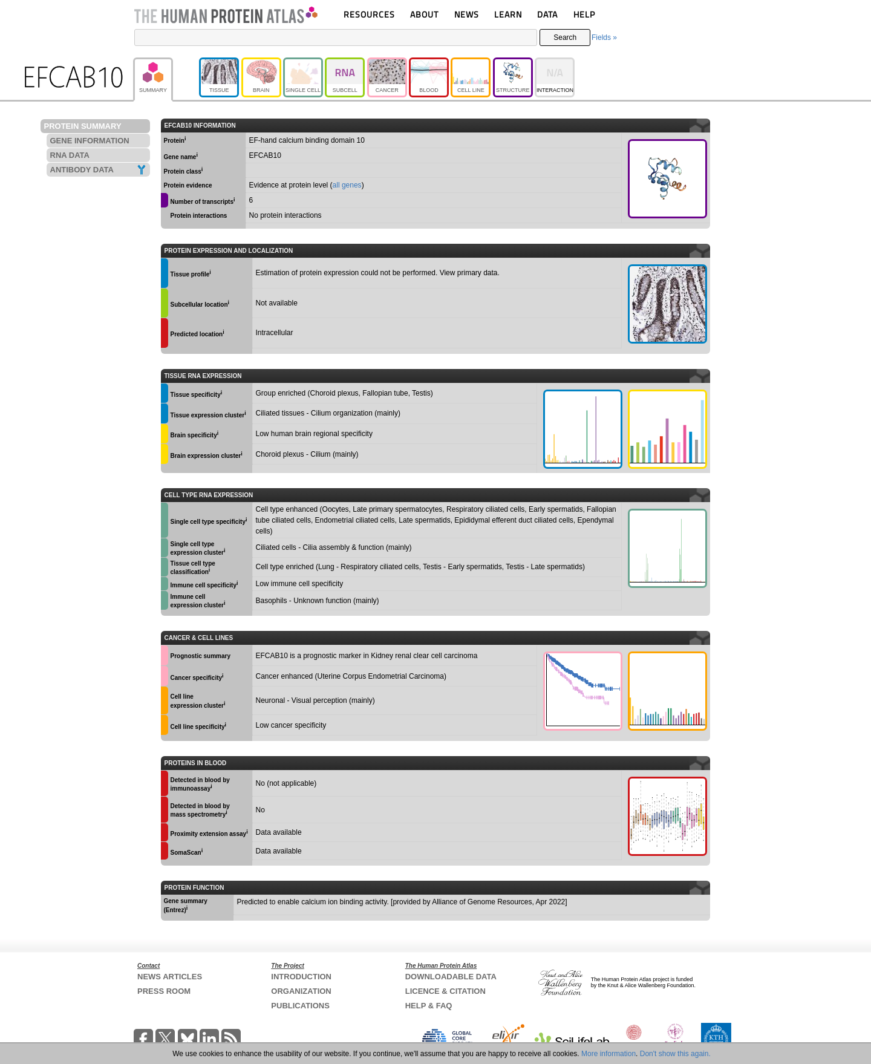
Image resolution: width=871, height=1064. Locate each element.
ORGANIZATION (301, 991)
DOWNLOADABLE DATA (451, 976)
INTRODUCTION (301, 976)
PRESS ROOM (164, 991)
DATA (547, 14)
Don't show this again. (675, 1053)
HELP (584, 14)
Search (564, 37)
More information (608, 1053)
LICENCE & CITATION (445, 991)
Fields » (604, 37)
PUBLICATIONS (300, 1005)
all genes (347, 185)
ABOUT (424, 14)
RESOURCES (369, 14)
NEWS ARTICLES (169, 976)
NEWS (466, 14)
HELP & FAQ (428, 1005)
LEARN (508, 14)
